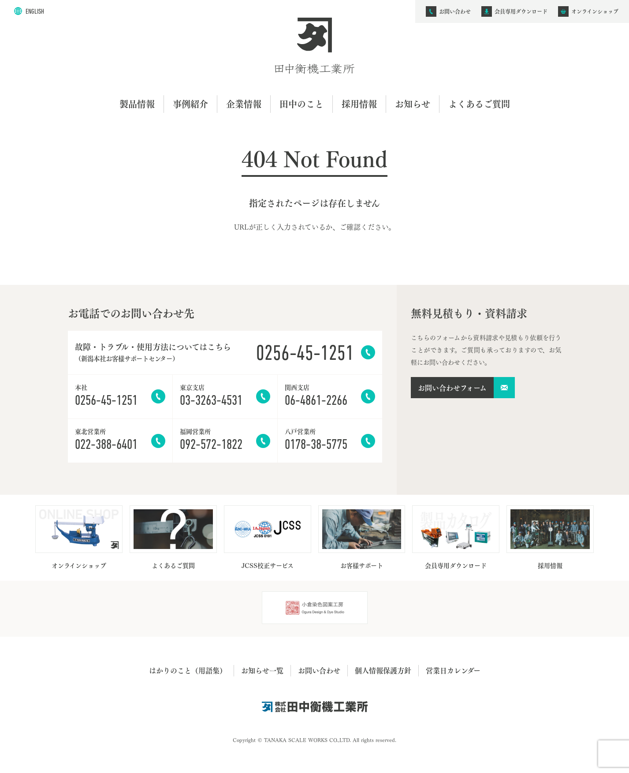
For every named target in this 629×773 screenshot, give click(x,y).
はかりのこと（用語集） (188, 670)
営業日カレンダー (453, 670)
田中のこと (301, 104)
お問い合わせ (319, 670)
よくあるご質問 (479, 104)
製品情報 (137, 104)
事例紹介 (190, 104)
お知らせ (412, 104)
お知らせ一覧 (262, 670)
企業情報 (243, 104)
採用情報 (359, 104)
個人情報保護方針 (383, 670)
